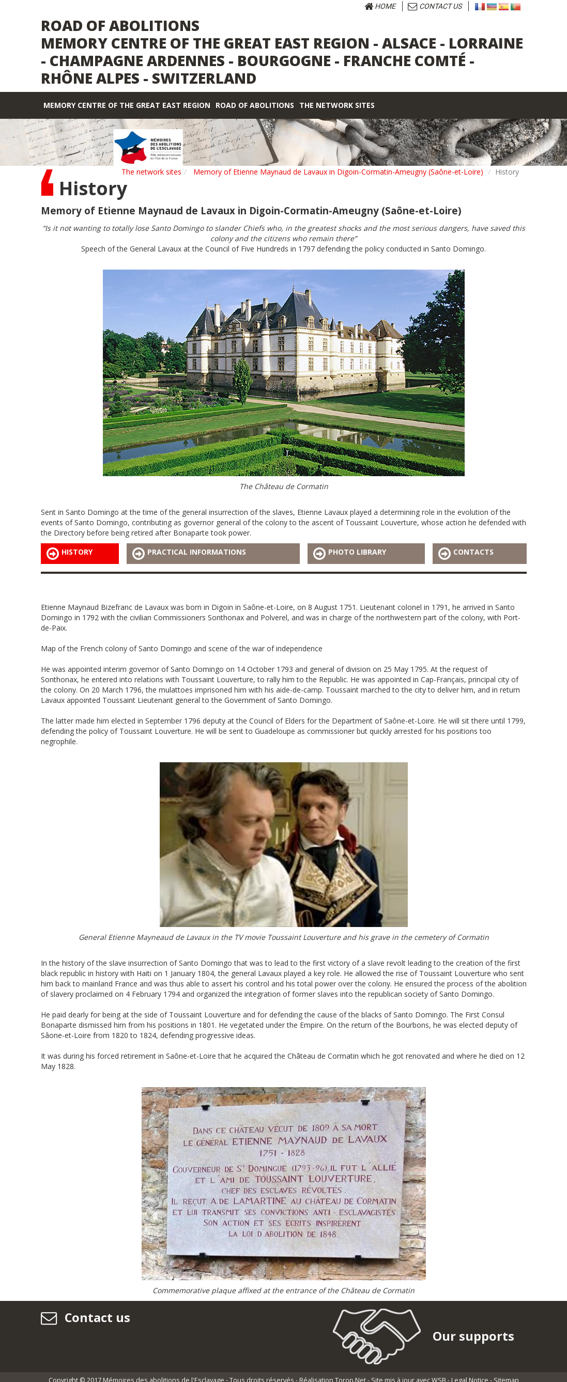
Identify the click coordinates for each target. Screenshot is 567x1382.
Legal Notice (469, 1373)
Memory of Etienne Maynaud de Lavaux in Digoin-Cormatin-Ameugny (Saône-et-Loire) (338, 172)
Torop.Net (350, 1373)
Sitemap (506, 1373)
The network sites (151, 172)
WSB (439, 1373)
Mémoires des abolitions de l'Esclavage (163, 1373)
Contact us (435, 6)
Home (379, 6)
